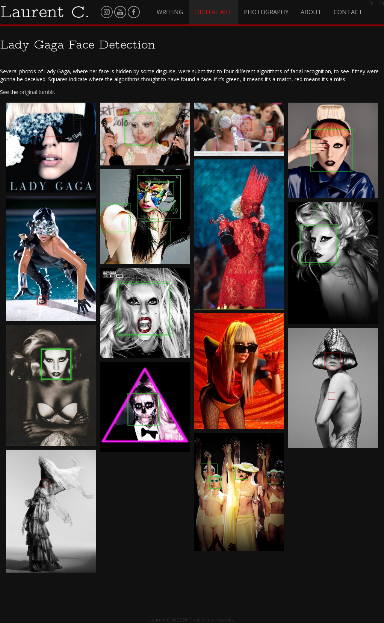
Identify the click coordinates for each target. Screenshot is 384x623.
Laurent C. (45, 11)
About (311, 12)
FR (371, 3)
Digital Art (213, 12)
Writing (170, 12)
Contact (348, 12)
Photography (266, 12)
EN (381, 3)
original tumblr (37, 91)
